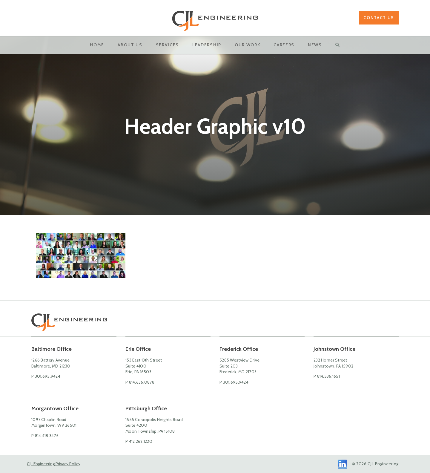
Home (97, 45)
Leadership (206, 45)
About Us (130, 45)
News (315, 45)
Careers (284, 45)
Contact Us (378, 17)
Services (167, 45)
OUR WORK (247, 45)
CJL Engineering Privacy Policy (53, 463)
